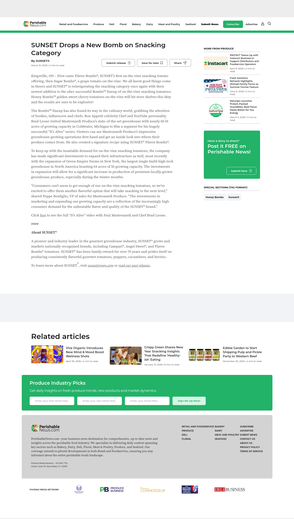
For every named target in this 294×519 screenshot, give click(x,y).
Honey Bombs (215, 197)
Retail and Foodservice (73, 24)
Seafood (190, 24)
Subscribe (233, 24)
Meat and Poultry (169, 24)
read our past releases (134, 265)
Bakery (136, 24)
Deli (111, 24)
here (43, 215)
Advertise (252, 24)
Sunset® (234, 197)
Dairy (149, 24)
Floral (123, 24)
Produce (98, 24)
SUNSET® (43, 61)
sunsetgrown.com (100, 265)
